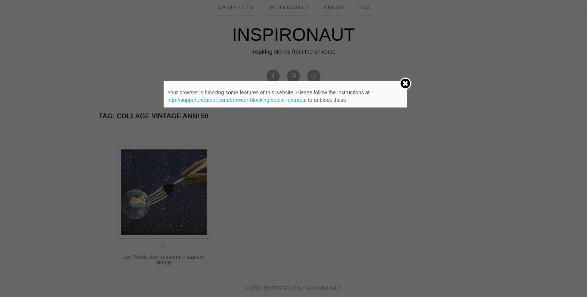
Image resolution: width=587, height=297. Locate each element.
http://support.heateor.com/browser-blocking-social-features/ (237, 100)
